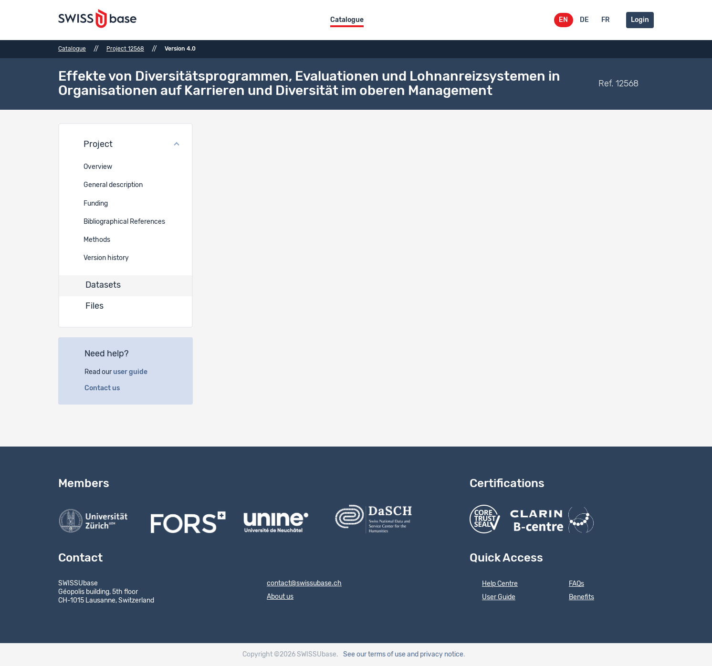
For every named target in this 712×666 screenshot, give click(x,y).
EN (563, 20)
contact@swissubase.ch (298, 584)
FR (605, 20)
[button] (125, 145)
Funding (96, 203)
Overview (98, 167)
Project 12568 (125, 49)
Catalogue (347, 20)
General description (113, 185)
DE (584, 20)
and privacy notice (435, 654)
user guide (135, 372)
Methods (97, 240)
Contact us (107, 388)
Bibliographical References (124, 222)
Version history (106, 258)
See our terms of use (374, 654)
